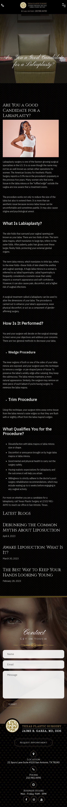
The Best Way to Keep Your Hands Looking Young (32, 572)
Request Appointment (33, 742)
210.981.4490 (34, 11)
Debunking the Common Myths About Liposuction (31, 527)
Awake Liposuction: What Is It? (33, 550)
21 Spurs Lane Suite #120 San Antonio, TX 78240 (33, 762)
